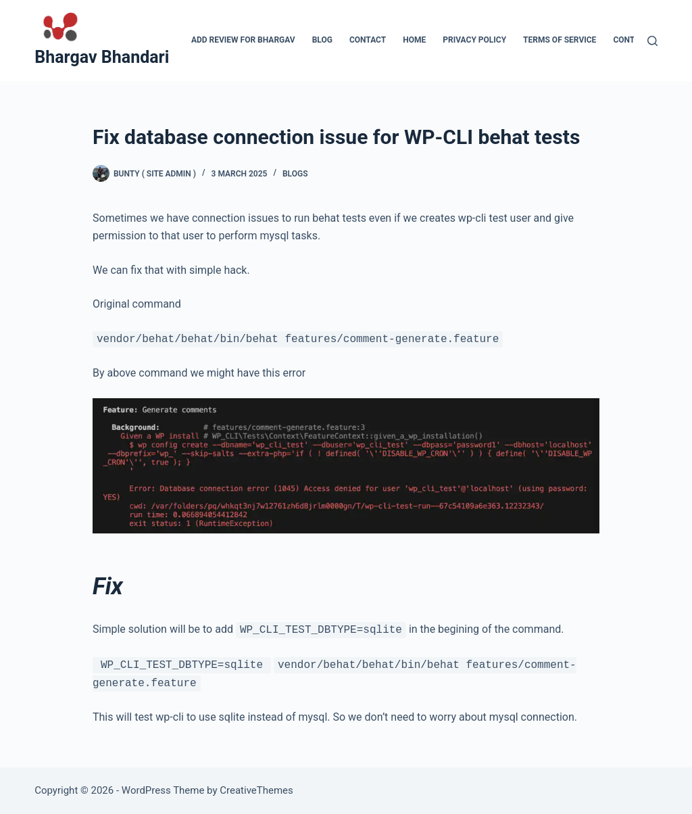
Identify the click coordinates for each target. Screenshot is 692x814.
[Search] (652, 41)
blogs (295, 173)
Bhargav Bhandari (101, 57)
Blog (322, 40)
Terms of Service (559, 40)
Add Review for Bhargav (243, 40)
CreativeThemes (256, 790)
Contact (367, 40)
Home (414, 40)
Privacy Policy (474, 40)
